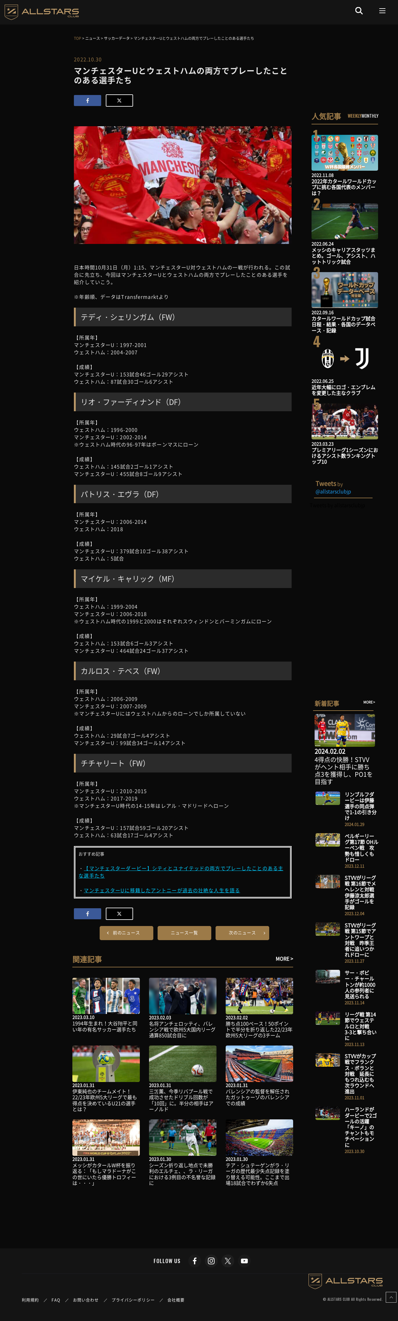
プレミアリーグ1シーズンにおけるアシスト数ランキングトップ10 (345, 455)
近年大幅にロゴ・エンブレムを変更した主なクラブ (343, 390)
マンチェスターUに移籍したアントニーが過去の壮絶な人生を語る (162, 890)
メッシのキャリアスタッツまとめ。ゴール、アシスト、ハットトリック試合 (343, 255)
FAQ (56, 1300)
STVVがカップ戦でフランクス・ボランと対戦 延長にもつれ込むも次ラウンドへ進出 (360, 1073)
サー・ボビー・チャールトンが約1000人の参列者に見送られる (360, 984)
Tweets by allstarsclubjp (337, 505)
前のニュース (126, 932)
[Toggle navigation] (382, 10)
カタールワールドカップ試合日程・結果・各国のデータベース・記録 (343, 324)
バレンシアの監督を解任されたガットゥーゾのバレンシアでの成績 (257, 1097)
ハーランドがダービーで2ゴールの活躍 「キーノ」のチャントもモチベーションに (361, 1127)
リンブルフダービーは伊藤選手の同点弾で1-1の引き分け (361, 806)
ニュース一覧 (184, 932)
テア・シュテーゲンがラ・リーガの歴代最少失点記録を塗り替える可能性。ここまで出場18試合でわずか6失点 (257, 1173)
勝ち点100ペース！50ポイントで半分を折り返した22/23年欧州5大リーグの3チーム (259, 1029)
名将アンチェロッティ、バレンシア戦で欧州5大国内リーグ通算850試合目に (182, 1029)
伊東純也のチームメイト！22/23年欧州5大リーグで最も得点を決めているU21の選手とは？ (104, 1100)
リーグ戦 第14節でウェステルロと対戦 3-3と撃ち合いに (361, 1026)
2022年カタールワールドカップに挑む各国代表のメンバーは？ (344, 186)
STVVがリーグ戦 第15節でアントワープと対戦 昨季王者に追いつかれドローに (360, 939)
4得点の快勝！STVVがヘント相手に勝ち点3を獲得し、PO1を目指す (344, 770)
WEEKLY (355, 115)
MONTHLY (370, 115)
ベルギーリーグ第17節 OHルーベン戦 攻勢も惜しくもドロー (361, 847)
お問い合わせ (86, 1300)
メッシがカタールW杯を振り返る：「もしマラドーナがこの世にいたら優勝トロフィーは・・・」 (104, 1173)
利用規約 (30, 1300)
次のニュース (242, 932)
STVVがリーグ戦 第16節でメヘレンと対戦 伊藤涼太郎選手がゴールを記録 (362, 892)
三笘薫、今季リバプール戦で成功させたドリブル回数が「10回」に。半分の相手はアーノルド (181, 1100)
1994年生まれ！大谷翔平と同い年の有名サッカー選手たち (104, 1026)
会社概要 (176, 1300)
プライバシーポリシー (133, 1300)
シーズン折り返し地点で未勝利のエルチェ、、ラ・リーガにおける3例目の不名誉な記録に (182, 1173)
